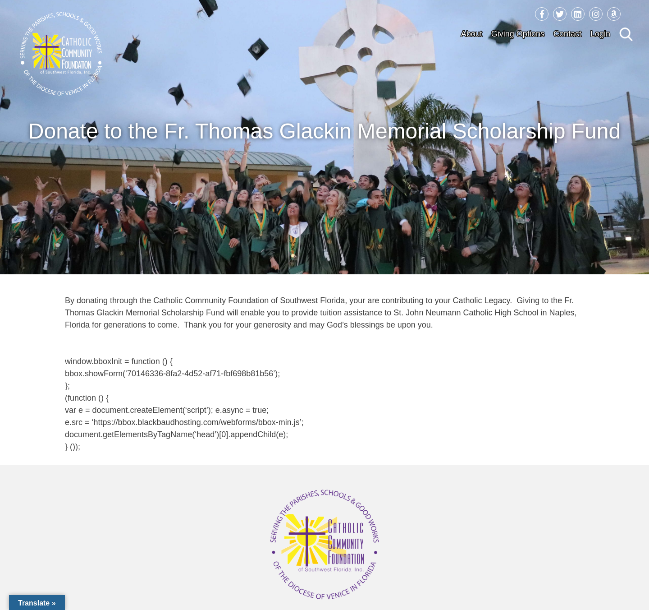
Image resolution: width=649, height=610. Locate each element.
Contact (567, 33)
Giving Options (517, 33)
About (471, 33)
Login (600, 33)
